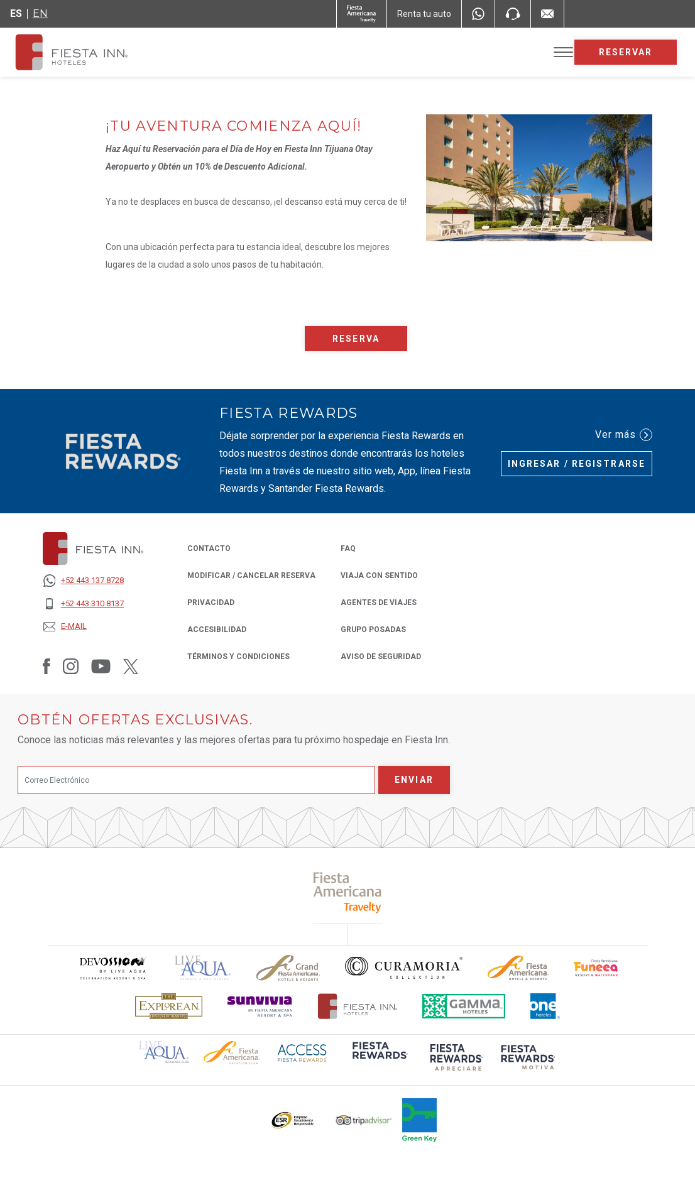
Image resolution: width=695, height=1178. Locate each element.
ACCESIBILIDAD (216, 629)
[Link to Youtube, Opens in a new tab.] (101, 666)
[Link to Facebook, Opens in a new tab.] (46, 666)
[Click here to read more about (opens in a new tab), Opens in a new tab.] (348, 892)
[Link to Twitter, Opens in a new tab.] (130, 666)
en (40, 13)
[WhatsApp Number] (478, 14)
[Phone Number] (512, 14)
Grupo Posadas (373, 628)
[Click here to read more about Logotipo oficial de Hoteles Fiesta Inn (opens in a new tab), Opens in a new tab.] (358, 1006)
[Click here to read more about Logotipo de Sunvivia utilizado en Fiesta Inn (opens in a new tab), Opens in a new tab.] (260, 1006)
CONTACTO (209, 548)
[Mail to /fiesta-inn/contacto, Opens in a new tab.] (547, 14)
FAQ (348, 548)
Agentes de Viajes (379, 601)
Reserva (356, 339)
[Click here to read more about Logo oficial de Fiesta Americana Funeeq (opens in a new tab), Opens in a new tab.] (597, 968)
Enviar (414, 780)
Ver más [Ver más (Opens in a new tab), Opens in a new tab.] (623, 434)
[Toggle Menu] (563, 52)
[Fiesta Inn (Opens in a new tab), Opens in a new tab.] (361, 14)
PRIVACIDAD (210, 601)
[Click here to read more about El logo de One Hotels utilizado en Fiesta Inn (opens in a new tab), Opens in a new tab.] (545, 1006)
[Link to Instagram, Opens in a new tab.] (71, 666)
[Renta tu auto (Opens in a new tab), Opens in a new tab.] (424, 14)
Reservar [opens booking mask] (626, 52)
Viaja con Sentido (379, 575)
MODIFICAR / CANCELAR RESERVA (251, 575)
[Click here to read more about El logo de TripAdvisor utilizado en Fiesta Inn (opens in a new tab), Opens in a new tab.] (364, 1120)
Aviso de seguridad (381, 655)
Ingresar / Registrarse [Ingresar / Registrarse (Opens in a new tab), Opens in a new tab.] (576, 464)
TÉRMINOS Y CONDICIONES (238, 656)
